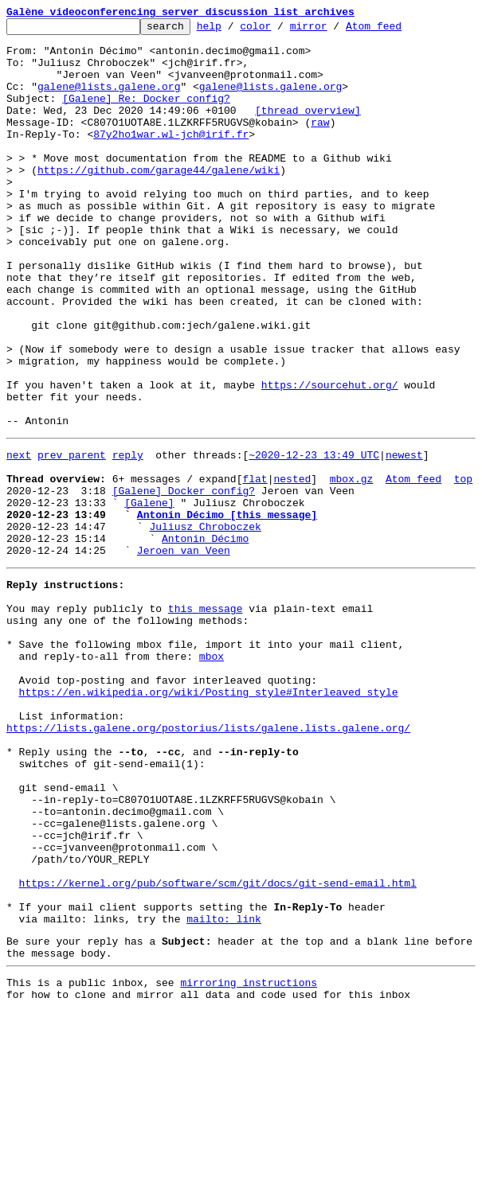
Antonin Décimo (205, 638)
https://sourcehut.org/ (329, 458)
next (18, 538)
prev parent (71, 538)
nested (292, 566)
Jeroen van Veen (183, 652)
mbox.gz (352, 566)
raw (320, 143)
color (280, 30)
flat (254, 566)
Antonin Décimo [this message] (227, 609)
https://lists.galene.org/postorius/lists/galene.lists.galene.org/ (208, 861)
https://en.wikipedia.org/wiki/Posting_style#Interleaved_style (208, 818)
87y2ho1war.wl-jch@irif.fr (171, 157)
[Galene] (149, 595)
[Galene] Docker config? (183, 581)
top (463, 566)
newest (404, 538)
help (233, 30)
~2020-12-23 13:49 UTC (314, 538)
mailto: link (223, 1090)
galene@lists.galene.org (108, 100)
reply (127, 538)
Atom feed (398, 30)
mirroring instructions (248, 1161)
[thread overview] (308, 129)
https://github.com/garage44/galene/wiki (158, 200)
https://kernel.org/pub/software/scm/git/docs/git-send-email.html (218, 1047)
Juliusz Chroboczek (205, 624)
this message (205, 718)
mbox (211, 775)
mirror (333, 30)
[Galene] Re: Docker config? (146, 114)
